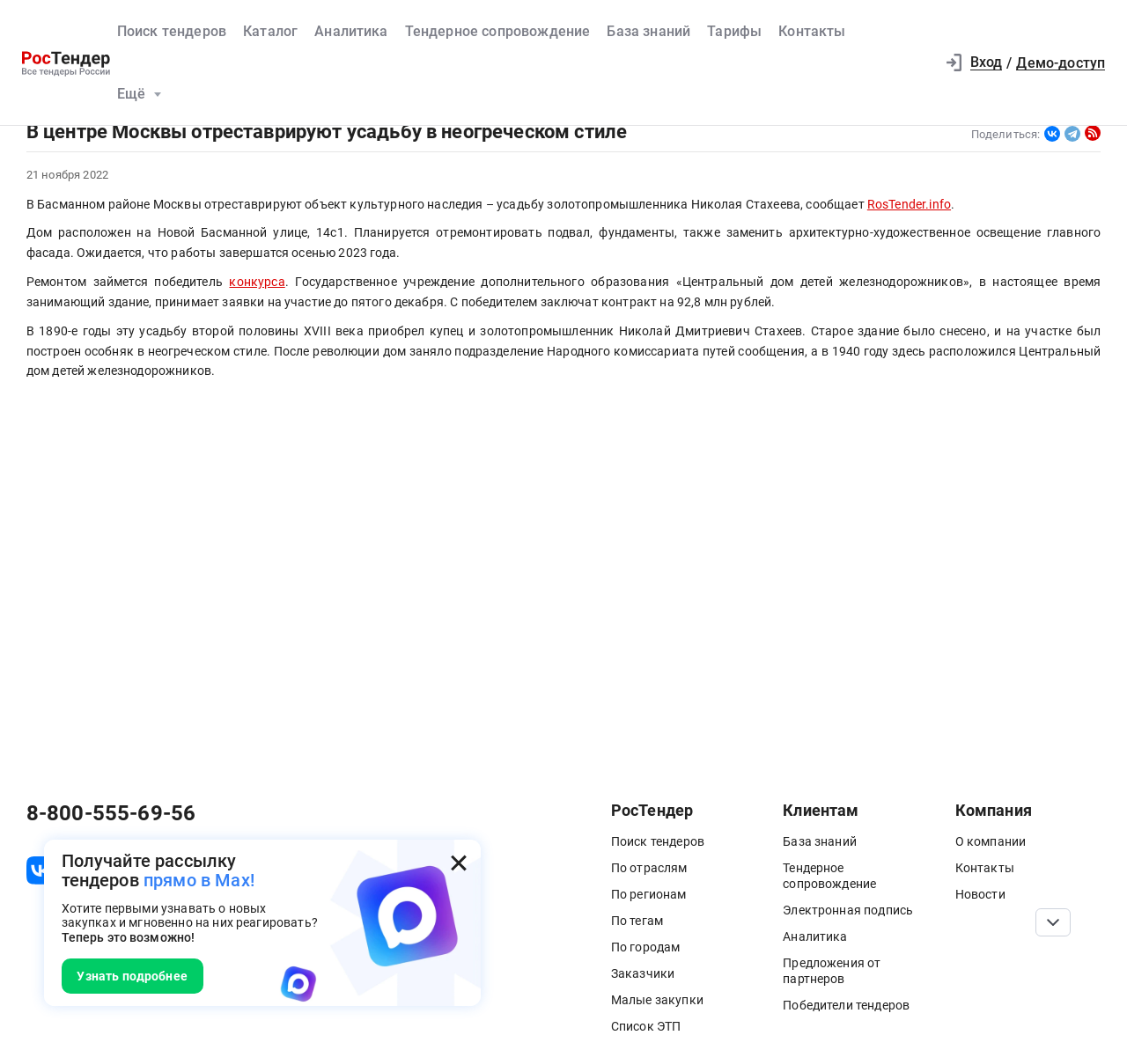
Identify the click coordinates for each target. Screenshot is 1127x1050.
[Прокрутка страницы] (1053, 922)
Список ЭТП (646, 1026)
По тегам (637, 921)
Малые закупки (657, 1000)
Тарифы (734, 31)
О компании (991, 841)
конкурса (256, 282)
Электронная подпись (848, 910)
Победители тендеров (846, 1005)
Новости (980, 894)
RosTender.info (909, 204)
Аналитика (350, 31)
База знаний (648, 31)
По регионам (649, 894)
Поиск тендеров (171, 31)
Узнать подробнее (132, 976)
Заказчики (642, 973)
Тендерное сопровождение (498, 31)
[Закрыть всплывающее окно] (458, 862)
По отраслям (649, 868)
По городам (646, 947)
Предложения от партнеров (831, 971)
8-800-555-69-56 (110, 813)
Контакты (811, 31)
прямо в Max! (199, 880)
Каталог (270, 31)
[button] (914, 63)
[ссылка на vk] (40, 870)
